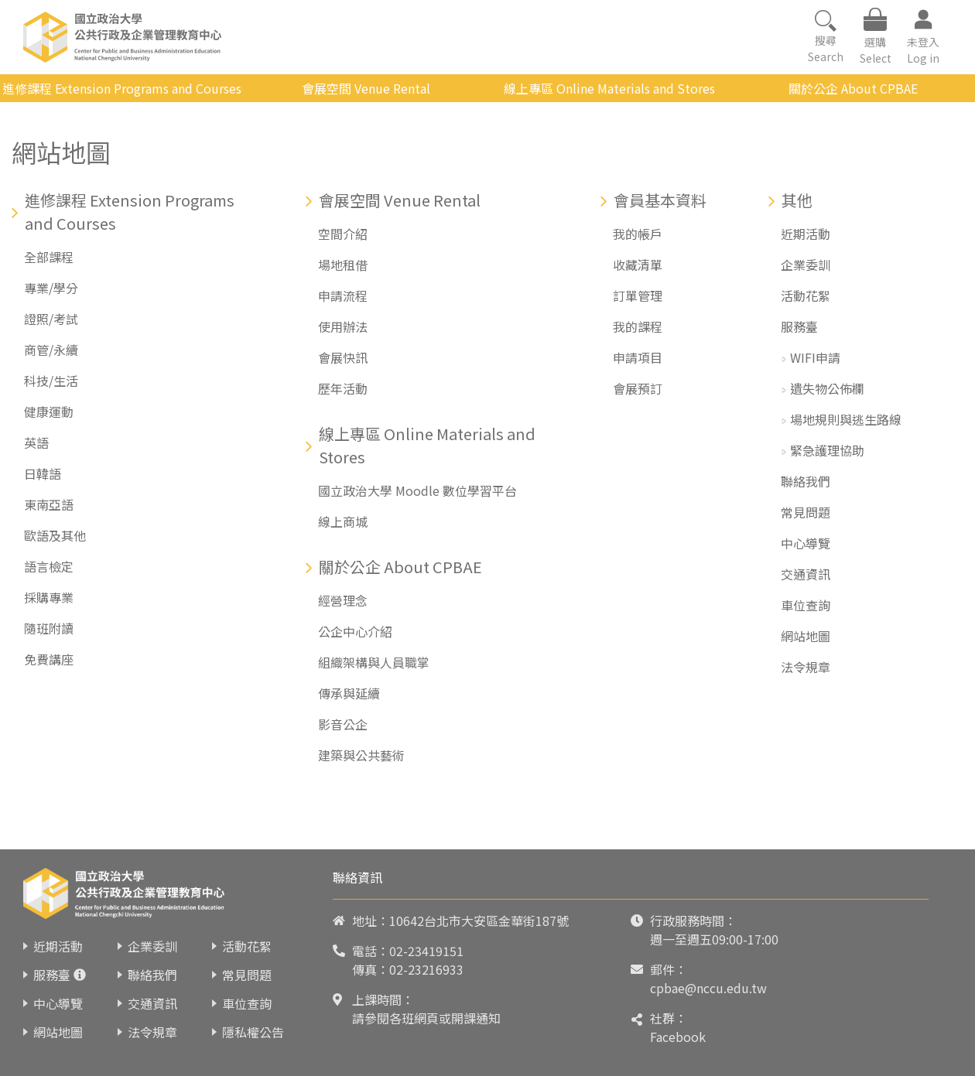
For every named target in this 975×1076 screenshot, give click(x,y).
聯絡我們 (805, 481)
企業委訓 (805, 264)
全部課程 (49, 257)
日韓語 (42, 473)
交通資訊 (805, 574)
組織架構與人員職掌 (373, 662)
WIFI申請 (815, 357)
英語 (36, 442)
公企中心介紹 (355, 631)
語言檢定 (49, 566)
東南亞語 (49, 504)
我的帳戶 (637, 233)
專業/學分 (51, 287)
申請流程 (343, 295)
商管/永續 (51, 349)
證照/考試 (51, 318)
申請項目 (637, 357)
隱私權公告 (253, 1032)
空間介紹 (343, 233)
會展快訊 (343, 357)
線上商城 (343, 521)
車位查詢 (805, 605)
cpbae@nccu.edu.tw (708, 988)
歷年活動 (343, 388)
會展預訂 (637, 388)
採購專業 (49, 597)
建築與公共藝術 (361, 755)
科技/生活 (51, 380)
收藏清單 (637, 264)
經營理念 (343, 600)
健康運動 (49, 411)
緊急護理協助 (827, 450)
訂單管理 (637, 295)
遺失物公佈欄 (827, 388)
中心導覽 (805, 543)
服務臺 (799, 326)
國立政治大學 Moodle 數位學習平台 (417, 490)
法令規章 (805, 667)
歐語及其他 (55, 535)
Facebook (678, 1036)
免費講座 (49, 659)
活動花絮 (805, 295)
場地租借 (343, 264)
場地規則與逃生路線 (845, 419)
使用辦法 (343, 326)
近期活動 (805, 233)
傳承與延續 (349, 693)
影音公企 (343, 724)
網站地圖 (805, 636)
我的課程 (637, 326)
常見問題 (805, 512)
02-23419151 (426, 950)
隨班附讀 (49, 628)
